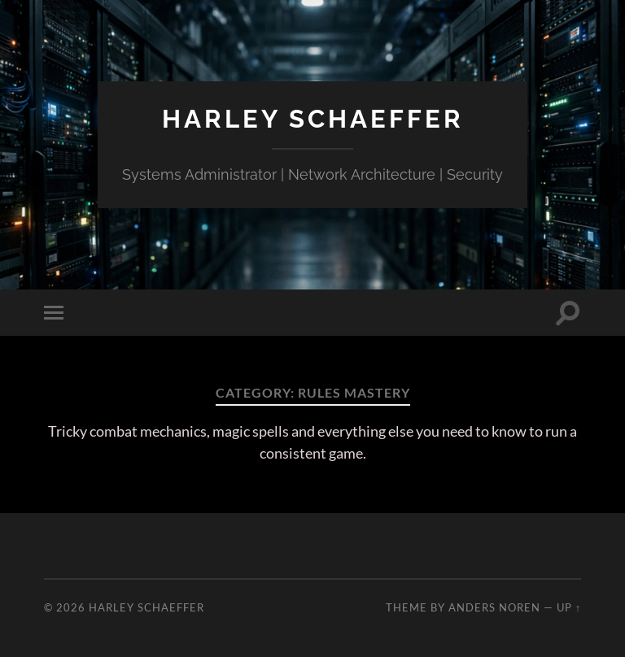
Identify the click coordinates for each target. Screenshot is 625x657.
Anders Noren (494, 607)
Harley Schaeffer (312, 118)
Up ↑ (569, 607)
